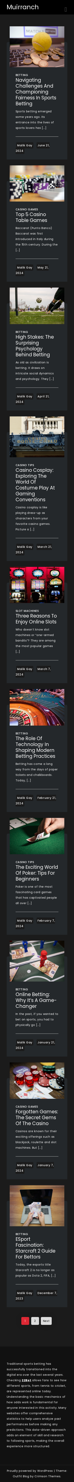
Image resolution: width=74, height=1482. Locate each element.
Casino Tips (25, 465)
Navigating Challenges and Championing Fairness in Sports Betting (36, 92)
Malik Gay (24, 145)
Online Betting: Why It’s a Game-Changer (36, 1000)
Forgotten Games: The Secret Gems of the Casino (37, 1117)
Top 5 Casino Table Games (31, 217)
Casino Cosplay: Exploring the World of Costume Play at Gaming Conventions (35, 485)
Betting (22, 75)
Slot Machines (27, 611)
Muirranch (23, 7)
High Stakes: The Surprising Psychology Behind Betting (35, 346)
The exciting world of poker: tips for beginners (37, 873)
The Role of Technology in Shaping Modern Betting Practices (35, 747)
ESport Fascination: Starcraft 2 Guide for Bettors (35, 1248)
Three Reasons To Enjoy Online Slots (36, 619)
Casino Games (27, 209)
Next (46, 1321)
